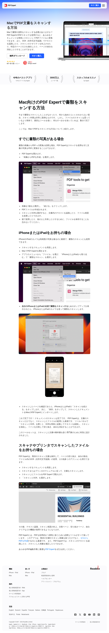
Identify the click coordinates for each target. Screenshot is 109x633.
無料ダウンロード (17, 56)
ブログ (43, 572)
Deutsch (17, 610)
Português (50, 610)
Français (31, 610)
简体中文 (12, 614)
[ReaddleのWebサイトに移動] (95, 568)
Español (24, 610)
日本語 (43, 610)
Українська (59, 610)
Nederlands (25, 614)
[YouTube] (89, 614)
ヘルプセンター (46, 578)
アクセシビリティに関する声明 (19, 596)
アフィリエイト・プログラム (51, 581)
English (11, 610)
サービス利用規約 (15, 593)
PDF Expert (50, 549)
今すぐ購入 (95, 5)
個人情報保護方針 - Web (17, 588)
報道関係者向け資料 (48, 575)
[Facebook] (75, 614)
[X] (80, 614)
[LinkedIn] (94, 614)
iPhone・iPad (13, 572)
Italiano (37, 610)
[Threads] (99, 614)
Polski (18, 614)
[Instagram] (84, 614)
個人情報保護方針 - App (17, 590)
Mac (10, 575)
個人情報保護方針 (95, 622)
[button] (103, 5)
